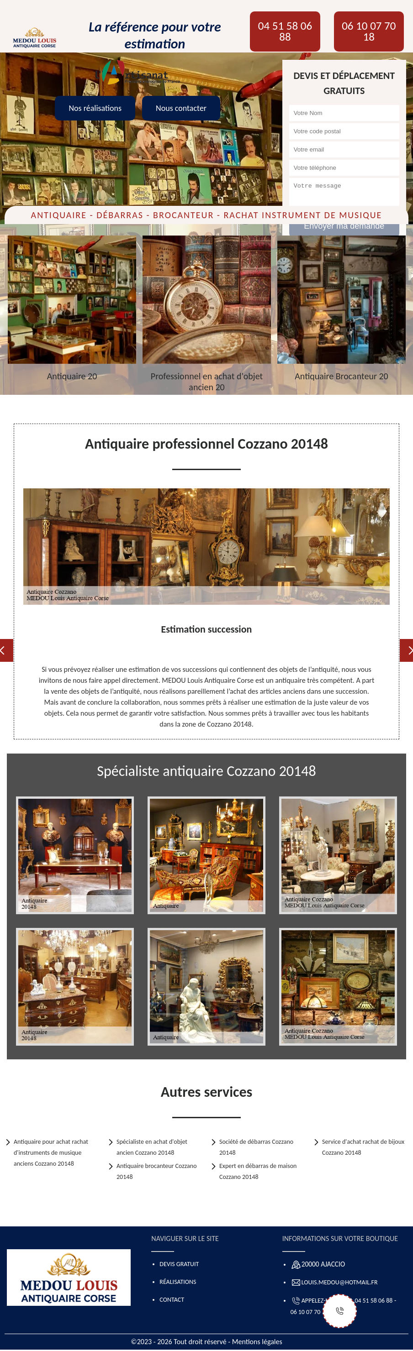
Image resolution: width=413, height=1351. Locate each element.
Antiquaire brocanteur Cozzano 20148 (156, 1171)
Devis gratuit (179, 1264)
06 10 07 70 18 (369, 31)
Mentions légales (257, 1341)
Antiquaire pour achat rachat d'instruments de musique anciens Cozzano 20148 (51, 1153)
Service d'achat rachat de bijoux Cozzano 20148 (363, 1147)
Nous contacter (181, 108)
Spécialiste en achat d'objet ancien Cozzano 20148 (151, 1147)
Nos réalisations (95, 108)
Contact (171, 1300)
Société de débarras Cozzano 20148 (256, 1147)
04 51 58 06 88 (285, 31)
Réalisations (177, 1282)
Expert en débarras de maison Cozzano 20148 (258, 1171)
